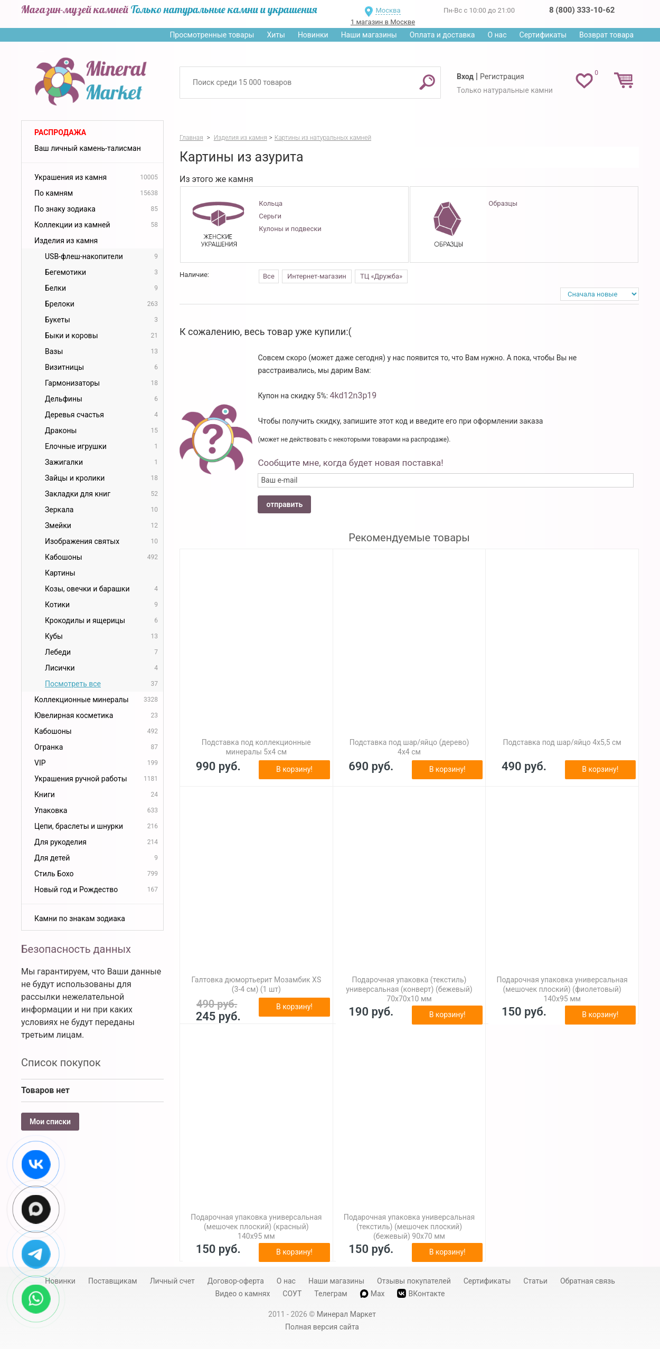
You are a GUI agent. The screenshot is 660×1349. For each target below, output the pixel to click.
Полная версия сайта (322, 1327)
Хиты (276, 35)
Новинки (313, 35)
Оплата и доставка (442, 35)
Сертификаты (543, 35)
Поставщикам (112, 1281)
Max (372, 1293)
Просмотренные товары (211, 35)
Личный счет (172, 1281)
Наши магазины (369, 35)
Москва (387, 10)
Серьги (270, 216)
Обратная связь (587, 1281)
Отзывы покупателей (414, 1281)
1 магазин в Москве (383, 22)
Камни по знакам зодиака (79, 918)
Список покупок (61, 1062)
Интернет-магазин (316, 276)
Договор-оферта (236, 1281)
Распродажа (60, 132)
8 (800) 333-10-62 (582, 10)
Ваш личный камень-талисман (87, 148)
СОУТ (291, 1293)
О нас (496, 35)
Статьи (535, 1281)
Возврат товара (606, 35)
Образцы (502, 203)
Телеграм (330, 1293)
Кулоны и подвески (290, 229)
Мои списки (50, 1121)
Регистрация (502, 76)
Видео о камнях (242, 1293)
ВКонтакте (421, 1293)
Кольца (270, 203)
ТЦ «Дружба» (381, 276)
